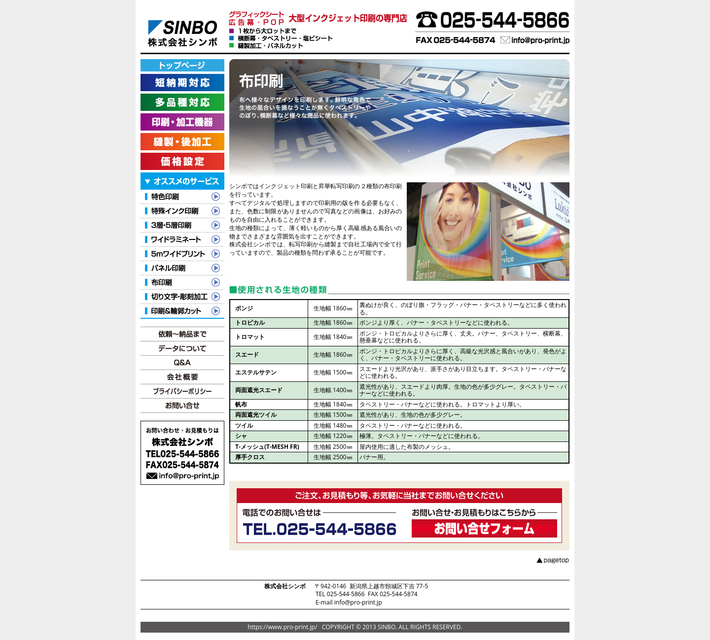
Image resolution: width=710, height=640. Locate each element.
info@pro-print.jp (358, 602)
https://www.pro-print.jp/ (282, 627)
